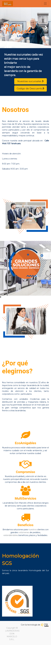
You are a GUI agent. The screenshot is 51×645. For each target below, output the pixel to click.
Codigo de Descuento (30, 88)
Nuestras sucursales (30, 81)
